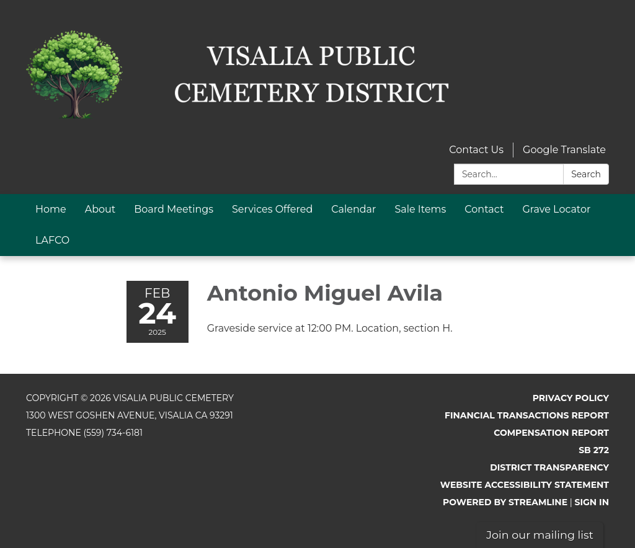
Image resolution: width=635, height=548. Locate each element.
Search (586, 174)
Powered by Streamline (505, 502)
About (100, 209)
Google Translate (564, 150)
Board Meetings (173, 209)
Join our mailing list (539, 534)
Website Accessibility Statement (524, 484)
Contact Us (476, 150)
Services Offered (272, 209)
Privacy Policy (571, 398)
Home (50, 209)
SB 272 (594, 450)
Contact (484, 209)
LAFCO (52, 240)
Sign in (592, 502)
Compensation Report (551, 432)
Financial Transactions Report (527, 415)
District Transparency (549, 467)
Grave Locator (556, 209)
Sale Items (420, 209)
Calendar (353, 209)
